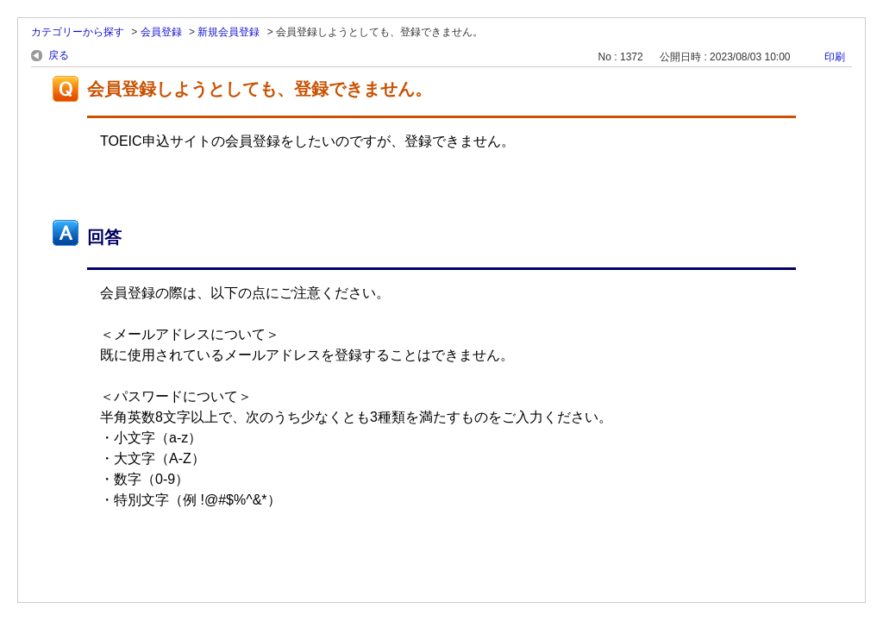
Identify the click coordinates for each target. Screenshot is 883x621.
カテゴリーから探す (77, 32)
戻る (58, 55)
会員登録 (161, 32)
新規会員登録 (228, 32)
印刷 (834, 57)
